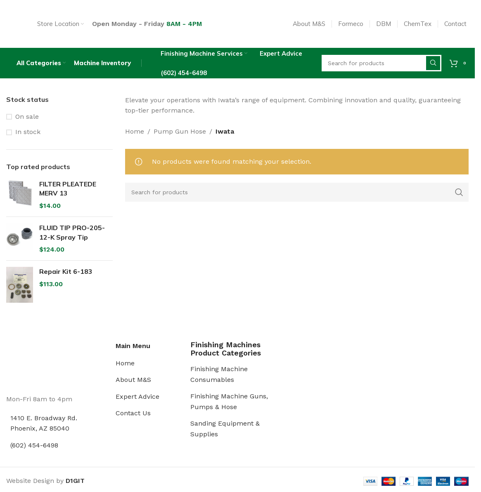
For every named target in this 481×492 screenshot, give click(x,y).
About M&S (133, 382)
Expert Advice (137, 399)
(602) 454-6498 (34, 447)
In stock (27, 134)
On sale (27, 118)
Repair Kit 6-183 (65, 274)
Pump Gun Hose (180, 133)
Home (134, 133)
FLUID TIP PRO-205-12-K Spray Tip (72, 234)
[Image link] (37, 365)
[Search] (297, 194)
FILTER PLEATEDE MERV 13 (67, 191)
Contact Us (133, 415)
